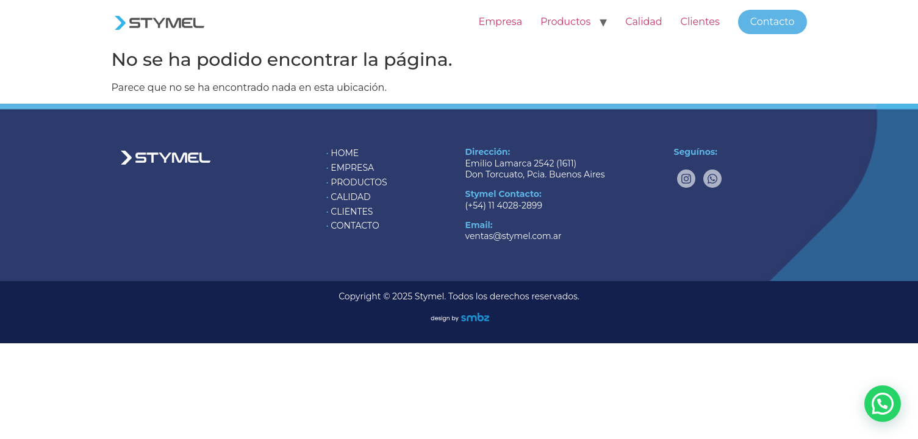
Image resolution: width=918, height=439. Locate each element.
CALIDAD (350, 196)
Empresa (500, 21)
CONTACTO (355, 225)
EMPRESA (352, 167)
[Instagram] (686, 179)
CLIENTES (352, 211)
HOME (345, 153)
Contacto (772, 21)
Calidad (643, 21)
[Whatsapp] (712, 179)
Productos (565, 21)
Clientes (700, 21)
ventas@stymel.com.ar (513, 235)
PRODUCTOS (359, 182)
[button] (882, 403)
